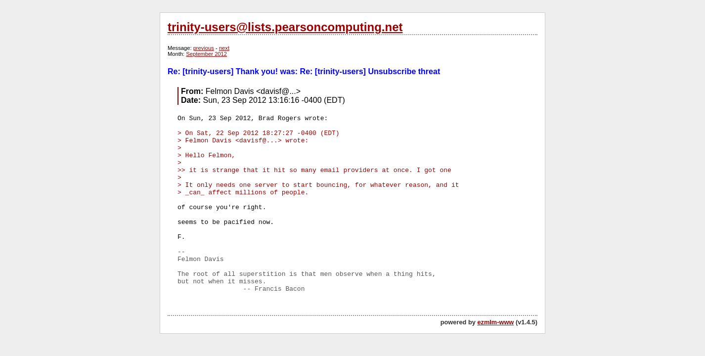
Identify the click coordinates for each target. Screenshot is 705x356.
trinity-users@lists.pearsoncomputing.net (285, 27)
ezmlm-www (495, 322)
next (224, 48)
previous (203, 48)
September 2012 (206, 54)
